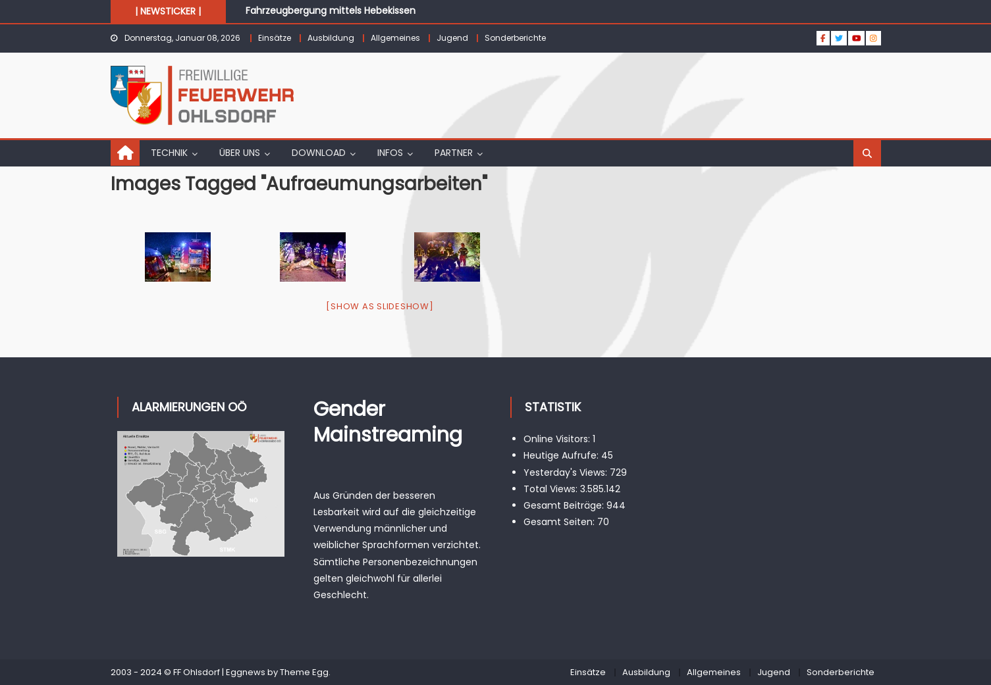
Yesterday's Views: (566, 472)
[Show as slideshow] (379, 306)
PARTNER (454, 152)
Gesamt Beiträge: (564, 505)
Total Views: (551, 488)
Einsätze (274, 37)
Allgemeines (395, 37)
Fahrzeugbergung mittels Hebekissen (330, 10)
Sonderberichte (515, 37)
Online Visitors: (558, 438)
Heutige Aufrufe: (562, 455)
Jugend (452, 37)
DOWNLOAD (319, 152)
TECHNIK (169, 152)
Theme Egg (304, 672)
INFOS (390, 152)
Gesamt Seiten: (560, 521)
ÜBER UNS (239, 152)
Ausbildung (331, 37)
